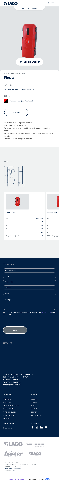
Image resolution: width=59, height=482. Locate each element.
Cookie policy (17, 468)
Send (15, 330)
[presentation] (18, 324)
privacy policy (46, 312)
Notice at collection (17, 479)
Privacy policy (8, 468)
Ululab (13, 470)
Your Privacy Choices (36, 479)
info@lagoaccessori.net (12, 384)
